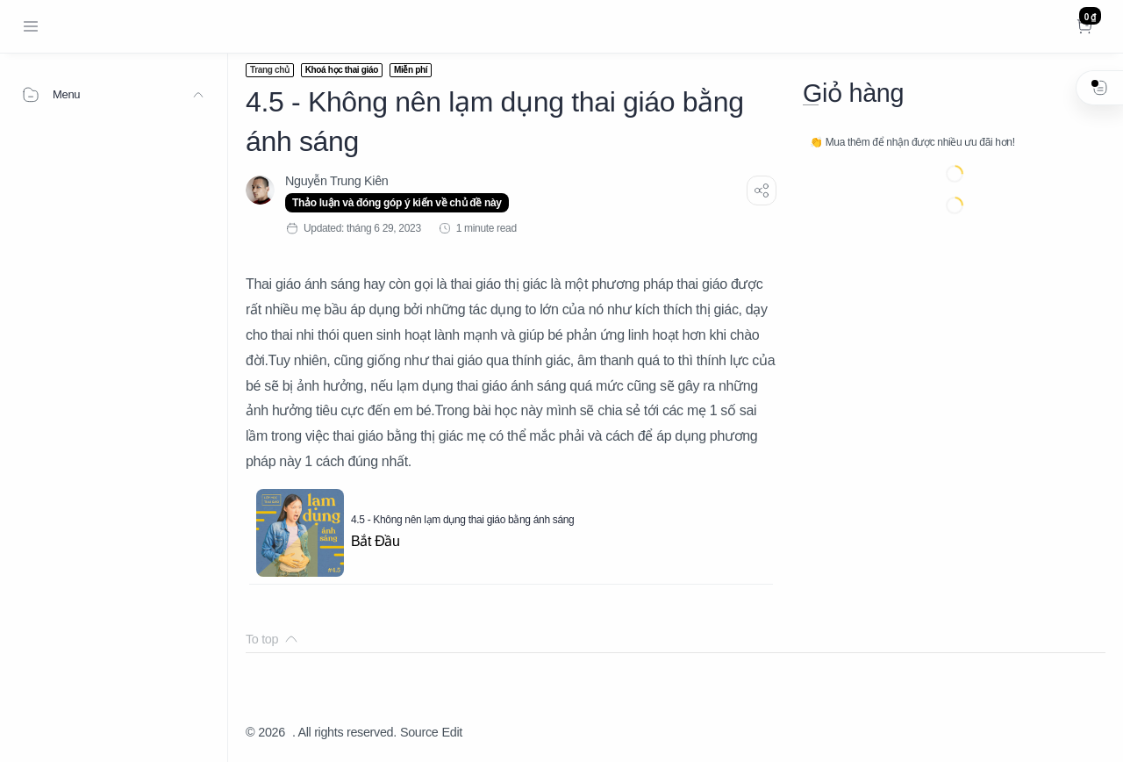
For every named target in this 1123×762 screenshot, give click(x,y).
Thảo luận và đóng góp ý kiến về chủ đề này (397, 203)
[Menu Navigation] (30, 26)
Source (419, 732)
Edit (452, 732)
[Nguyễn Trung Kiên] (336, 181)
